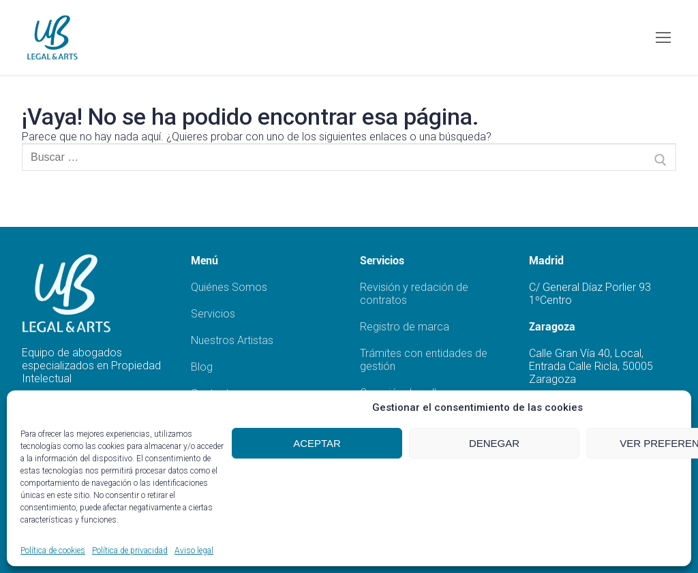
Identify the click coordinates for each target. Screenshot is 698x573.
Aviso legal (193, 550)
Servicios (213, 313)
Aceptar (317, 443)
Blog (202, 366)
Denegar (494, 443)
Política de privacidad (130, 550)
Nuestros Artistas (232, 340)
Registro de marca (404, 326)
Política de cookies (52, 550)
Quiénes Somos (229, 287)
